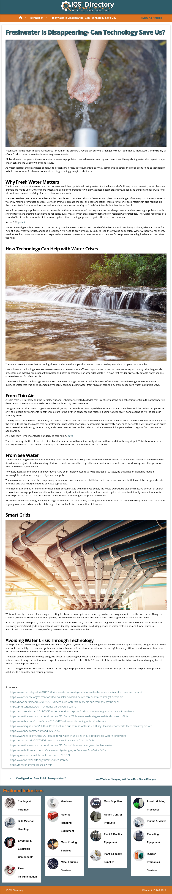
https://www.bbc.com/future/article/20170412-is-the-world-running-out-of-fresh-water (58, 721)
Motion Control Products (106, 817)
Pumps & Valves (149, 822)
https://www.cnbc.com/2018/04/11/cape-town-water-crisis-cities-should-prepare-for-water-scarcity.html (68, 735)
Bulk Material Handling (19, 823)
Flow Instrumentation (20, 871)
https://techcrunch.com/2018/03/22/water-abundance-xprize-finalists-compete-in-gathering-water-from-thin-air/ (73, 711)
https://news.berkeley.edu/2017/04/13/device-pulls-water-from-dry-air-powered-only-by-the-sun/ (64, 701)
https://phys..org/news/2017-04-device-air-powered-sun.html (44, 706)
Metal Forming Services (62, 864)
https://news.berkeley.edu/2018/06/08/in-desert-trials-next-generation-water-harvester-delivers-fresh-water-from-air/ (76, 692)
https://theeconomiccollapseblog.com (31, 764)
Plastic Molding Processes (149, 804)
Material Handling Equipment (60, 821)
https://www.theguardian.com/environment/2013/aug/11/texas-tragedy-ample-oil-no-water (61, 745)
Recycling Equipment (146, 836)
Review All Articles (150, 18)
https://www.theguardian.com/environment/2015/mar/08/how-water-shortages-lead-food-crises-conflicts (69, 716)
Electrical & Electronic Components (18, 847)
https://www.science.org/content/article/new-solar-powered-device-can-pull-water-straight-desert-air (66, 697)
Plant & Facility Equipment (106, 836)
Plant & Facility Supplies (106, 856)
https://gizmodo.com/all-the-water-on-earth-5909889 (40, 755)
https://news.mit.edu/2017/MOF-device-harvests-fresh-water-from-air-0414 (52, 740)
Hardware (59, 802)
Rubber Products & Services (146, 860)
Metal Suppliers (106, 802)
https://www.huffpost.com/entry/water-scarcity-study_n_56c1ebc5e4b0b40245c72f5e (58, 750)
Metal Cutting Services (62, 845)
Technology (37, 17)
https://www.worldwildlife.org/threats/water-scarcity (39, 760)
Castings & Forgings (17, 804)
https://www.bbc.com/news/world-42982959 (35, 730)
